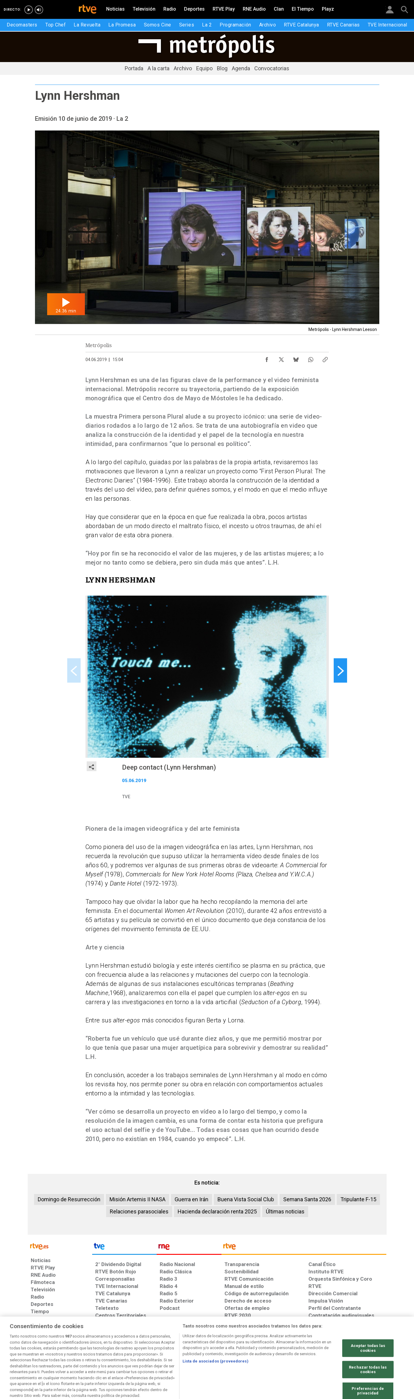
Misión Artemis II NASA (137, 1199)
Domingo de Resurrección (69, 1199)
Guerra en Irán (191, 1199)
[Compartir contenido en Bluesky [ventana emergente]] (296, 358)
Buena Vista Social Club (245, 1199)
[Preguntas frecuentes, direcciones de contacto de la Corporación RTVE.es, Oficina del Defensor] (311, 1352)
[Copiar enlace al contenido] (325, 358)
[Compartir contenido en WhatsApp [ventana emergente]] (310, 358)
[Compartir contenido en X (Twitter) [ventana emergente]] (281, 358)
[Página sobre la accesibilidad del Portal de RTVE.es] (243, 1352)
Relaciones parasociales (139, 1211)
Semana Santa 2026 (307, 1199)
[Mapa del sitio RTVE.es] (280, 1352)
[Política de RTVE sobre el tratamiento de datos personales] (86, 1352)
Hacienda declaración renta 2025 (217, 1211)
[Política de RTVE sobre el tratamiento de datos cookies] (141, 1352)
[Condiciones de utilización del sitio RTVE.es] (40, 1352)
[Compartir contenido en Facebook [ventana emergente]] (266, 358)
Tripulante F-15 (358, 1199)
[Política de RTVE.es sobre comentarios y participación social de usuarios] (359, 1352)
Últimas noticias (285, 1211)
